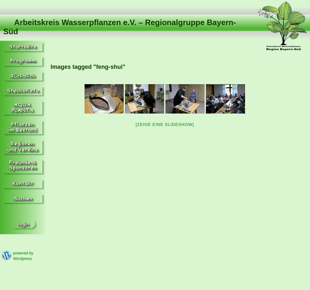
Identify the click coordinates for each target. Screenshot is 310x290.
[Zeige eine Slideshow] (165, 124)
